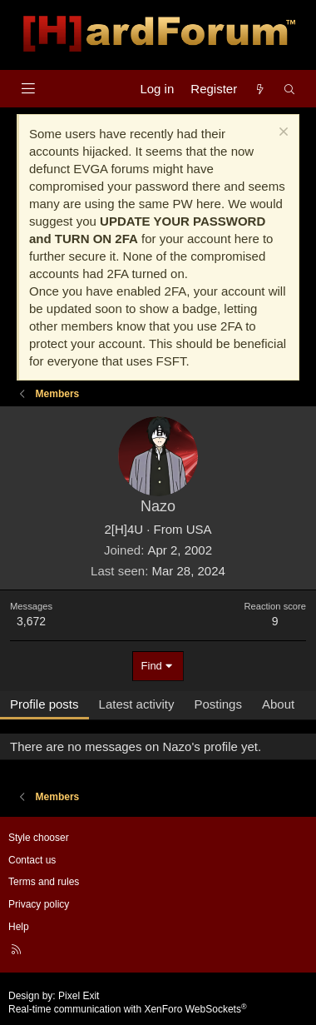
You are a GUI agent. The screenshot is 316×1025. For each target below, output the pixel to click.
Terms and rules (43, 882)
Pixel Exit (78, 996)
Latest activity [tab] (137, 704)
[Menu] (28, 88)
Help (18, 927)
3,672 (31, 621)
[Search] (289, 88)
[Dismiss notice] (281, 133)
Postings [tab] (218, 704)
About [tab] (278, 704)
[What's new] (259, 88)
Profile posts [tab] (44, 704)
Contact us (32, 860)
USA (199, 529)
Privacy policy (38, 904)
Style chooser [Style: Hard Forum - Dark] (38, 837)
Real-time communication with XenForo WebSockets (127, 1009)
